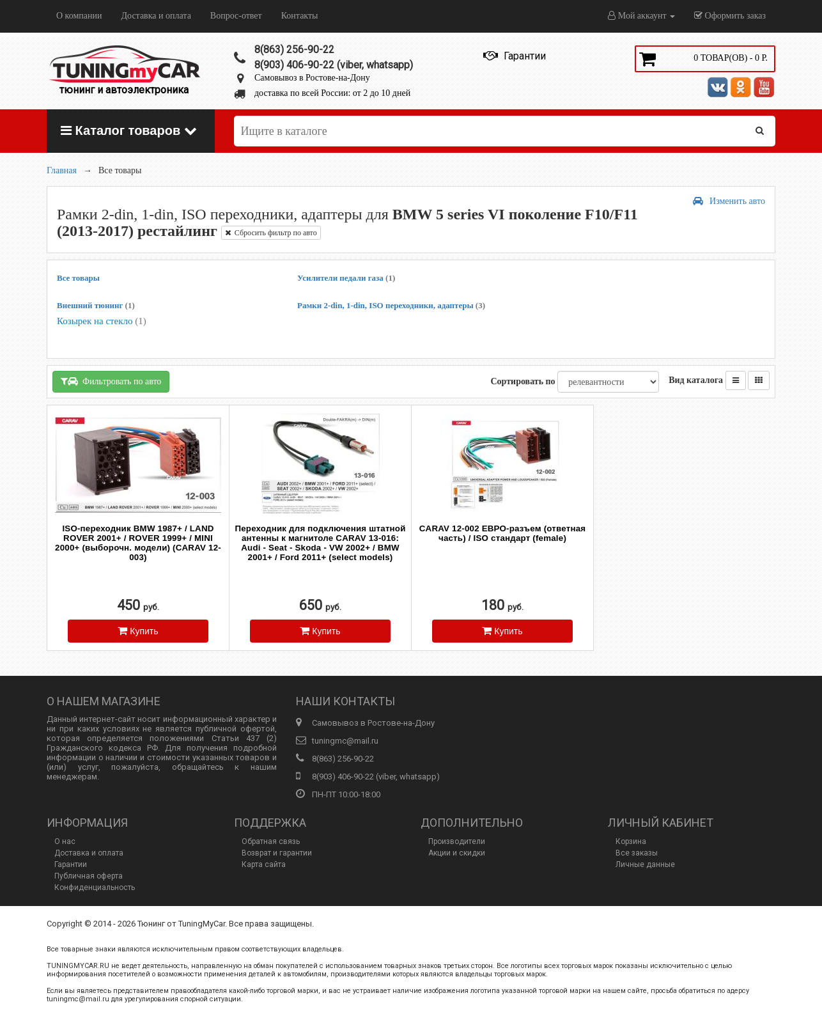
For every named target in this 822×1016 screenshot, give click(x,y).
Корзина (631, 841)
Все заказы (637, 852)
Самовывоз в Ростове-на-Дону (312, 77)
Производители (456, 841)
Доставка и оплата (155, 15)
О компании (79, 15)
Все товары (78, 278)
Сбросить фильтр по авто (271, 232)
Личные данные (645, 864)
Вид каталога (696, 380)
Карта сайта (264, 864)
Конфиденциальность (94, 887)
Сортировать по (522, 381)
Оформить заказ (730, 15)
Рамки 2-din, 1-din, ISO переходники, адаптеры (391, 305)
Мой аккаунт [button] (641, 15)
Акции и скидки (456, 852)
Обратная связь (271, 841)
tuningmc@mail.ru (345, 741)
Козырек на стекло (101, 321)
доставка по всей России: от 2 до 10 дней (332, 93)
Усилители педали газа (346, 278)
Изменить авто (729, 201)
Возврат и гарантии (277, 852)
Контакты (299, 15)
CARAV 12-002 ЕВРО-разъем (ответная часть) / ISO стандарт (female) (502, 533)
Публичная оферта (88, 875)
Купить (138, 630)
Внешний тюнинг (96, 305)
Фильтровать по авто (111, 381)
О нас (64, 841)
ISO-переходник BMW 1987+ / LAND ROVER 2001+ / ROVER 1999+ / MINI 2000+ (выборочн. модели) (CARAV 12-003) (138, 543)
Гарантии (70, 864)
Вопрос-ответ (236, 15)
